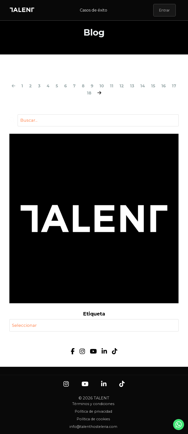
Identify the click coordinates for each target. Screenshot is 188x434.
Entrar (164, 10)
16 (170, 86)
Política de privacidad (93, 412)
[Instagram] (82, 352)
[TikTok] (114, 352)
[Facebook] (73, 352)
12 (128, 86)
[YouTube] (93, 352)
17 (83, 93)
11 (117, 86)
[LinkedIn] (104, 352)
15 (160, 86)
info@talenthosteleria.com (93, 427)
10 (107, 86)
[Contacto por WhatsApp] (178, 426)
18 (94, 93)
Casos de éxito (93, 10)
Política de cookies (93, 419)
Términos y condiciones (93, 404)
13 (138, 86)
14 (149, 86)
